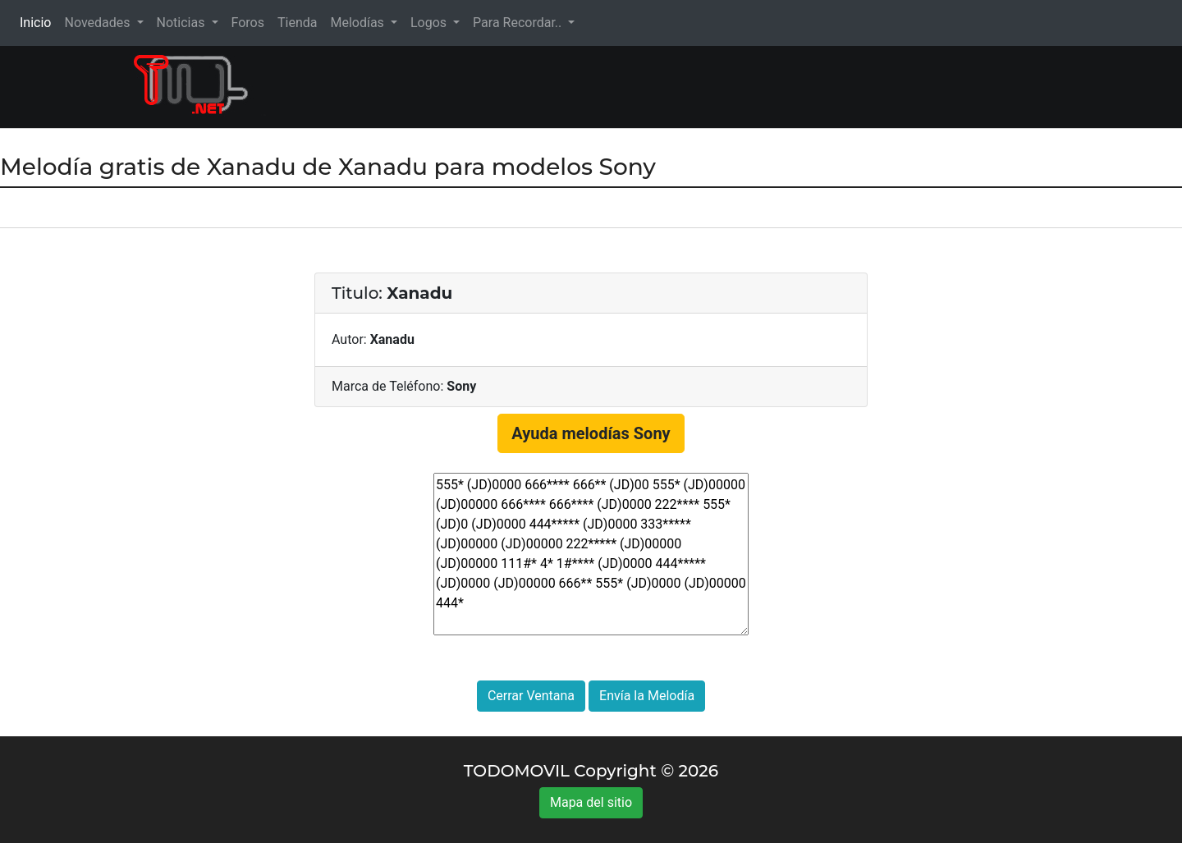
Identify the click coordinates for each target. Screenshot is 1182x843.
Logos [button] (430, 22)
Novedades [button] (98, 22)
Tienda (297, 22)
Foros (247, 22)
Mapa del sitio (591, 802)
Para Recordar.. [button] (519, 22)
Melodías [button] (358, 22)
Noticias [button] (182, 22)
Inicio (38, 21)
